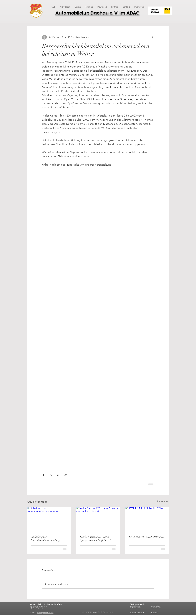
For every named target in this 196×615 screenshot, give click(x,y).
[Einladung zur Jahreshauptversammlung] (49, 519)
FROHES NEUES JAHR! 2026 (147, 536)
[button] (53, 7)
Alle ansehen (163, 501)
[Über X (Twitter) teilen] (50, 475)
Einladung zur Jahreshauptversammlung (45, 538)
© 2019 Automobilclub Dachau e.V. (97, 612)
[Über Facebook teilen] (43, 475)
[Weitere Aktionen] (152, 37)
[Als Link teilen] (65, 475)
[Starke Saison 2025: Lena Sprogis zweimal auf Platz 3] (98, 519)
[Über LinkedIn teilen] (58, 475)
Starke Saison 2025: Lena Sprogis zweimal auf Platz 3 (95, 538)
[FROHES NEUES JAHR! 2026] (147, 519)
